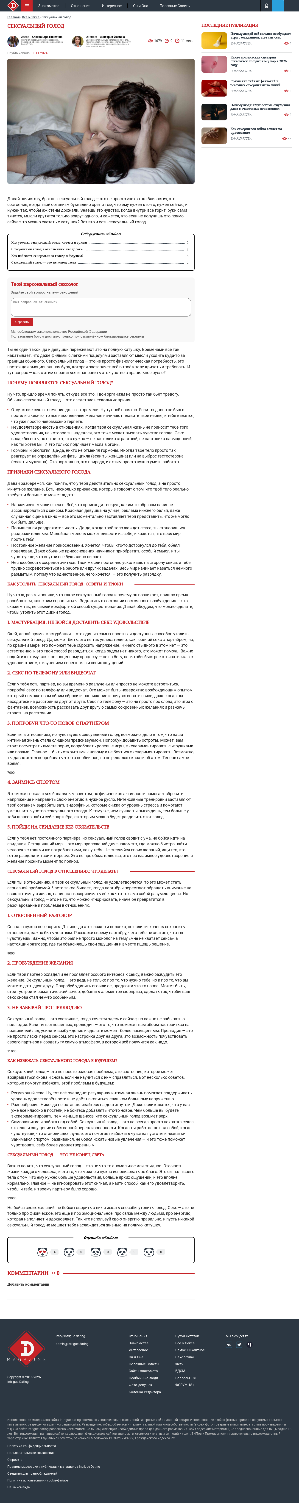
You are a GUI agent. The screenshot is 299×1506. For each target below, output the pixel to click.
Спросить (22, 324)
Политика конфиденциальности (31, 1449)
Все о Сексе (185, 1346)
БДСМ (180, 1374)
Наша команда (18, 1490)
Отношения (80, 6)
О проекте (14, 1462)
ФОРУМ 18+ (184, 1388)
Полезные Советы (175, 6)
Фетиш (180, 1367)
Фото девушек (140, 1388)
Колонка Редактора (145, 1395)
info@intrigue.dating (70, 1339)
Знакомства (48, 6)
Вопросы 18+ (186, 1381)
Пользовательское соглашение (30, 1455)
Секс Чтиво (184, 1360)
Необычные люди (143, 1381)
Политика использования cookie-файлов (38, 1483)
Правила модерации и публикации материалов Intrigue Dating (53, 1469)
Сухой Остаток (187, 1339)
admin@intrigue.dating (72, 1346)
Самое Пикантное (190, 1353)
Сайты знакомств (143, 1374)
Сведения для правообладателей (32, 1476)
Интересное (112, 6)
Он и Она (140, 6)
